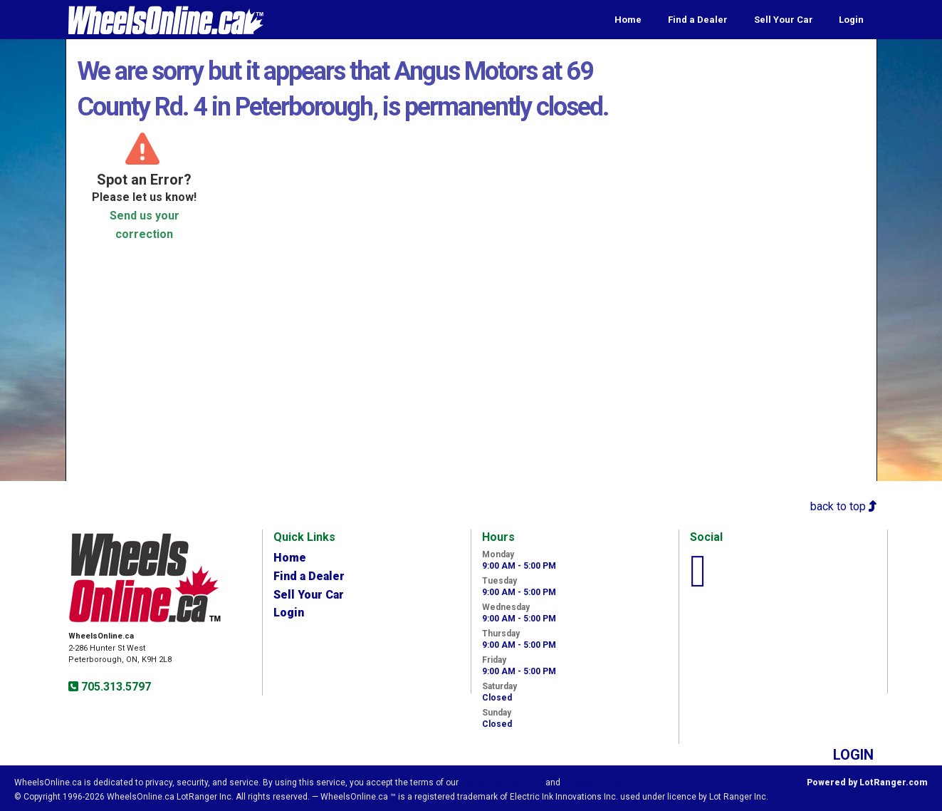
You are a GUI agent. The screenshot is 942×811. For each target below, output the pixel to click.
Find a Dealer (698, 19)
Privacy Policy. (593, 782)
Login (851, 19)
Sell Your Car (783, 19)
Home (628, 19)
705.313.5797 (114, 686)
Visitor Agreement (502, 782)
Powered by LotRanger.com (867, 782)
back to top (843, 506)
